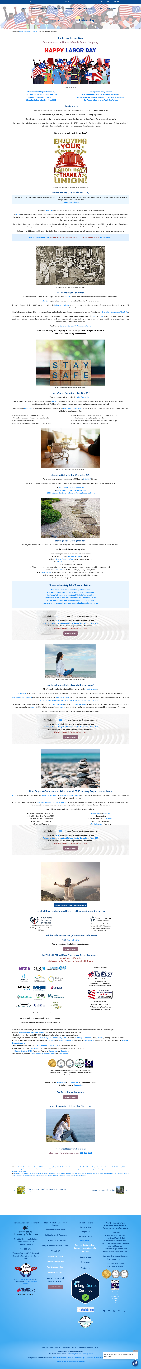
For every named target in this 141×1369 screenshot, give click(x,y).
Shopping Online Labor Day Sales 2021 (41, 110)
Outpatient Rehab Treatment (56, 1240)
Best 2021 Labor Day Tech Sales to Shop (71, 500)
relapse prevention (74, 567)
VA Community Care (26, 1279)
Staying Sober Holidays (62, 1181)
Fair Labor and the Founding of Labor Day (41, 105)
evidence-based (89, 1050)
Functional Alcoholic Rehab (115, 1241)
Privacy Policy (61, 1361)
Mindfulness (61, 572)
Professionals (63, 1064)
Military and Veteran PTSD (22, 1061)
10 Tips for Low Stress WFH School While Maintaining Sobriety (70, 611)
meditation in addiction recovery (77, 1183)
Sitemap (82, 1361)
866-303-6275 (61, 626)
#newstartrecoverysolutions (23, 1183)
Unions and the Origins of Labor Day (41, 102)
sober (32, 717)
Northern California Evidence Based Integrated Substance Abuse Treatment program (70, 710)
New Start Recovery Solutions (39, 247)
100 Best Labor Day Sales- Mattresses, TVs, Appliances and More (71, 503)
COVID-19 (87, 489)
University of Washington (72, 418)
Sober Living (50, 1181)
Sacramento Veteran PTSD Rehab (36, 1181)
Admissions (61, 1092)
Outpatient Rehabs (65, 633)
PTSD (14, 805)
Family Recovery (97, 834)
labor (18, 225)
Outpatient (64, 1061)
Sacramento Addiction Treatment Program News (102, 1179)
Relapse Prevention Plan (64, 569)
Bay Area (62, 1048)
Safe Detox (116, 1233)
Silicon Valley (43, 1048)
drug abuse (51, 1050)
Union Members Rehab (55, 1262)
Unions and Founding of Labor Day (96, 1185)
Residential (53, 1061)
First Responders (37, 1064)
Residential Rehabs (50, 633)
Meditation (107, 823)
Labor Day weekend (83, 407)
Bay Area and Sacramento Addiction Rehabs (101, 110)
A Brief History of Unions (71, 212)
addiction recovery (62, 708)
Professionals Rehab (55, 1256)
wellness (54, 412)
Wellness (109, 829)
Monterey (78, 1048)
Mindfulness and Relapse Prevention (99, 1183)
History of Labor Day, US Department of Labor (75, 336)
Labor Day (49, 220)
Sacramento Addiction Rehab (33, 1185)
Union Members (105, 247)
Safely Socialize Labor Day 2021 (41, 107)
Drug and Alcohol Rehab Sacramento (117, 1177)
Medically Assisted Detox (55, 1230)
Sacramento (87, 1048)
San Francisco (53, 1048)
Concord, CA (85, 1227)
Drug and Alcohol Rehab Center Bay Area (72, 1177)
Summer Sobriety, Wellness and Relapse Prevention (70, 600)
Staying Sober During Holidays (101, 102)
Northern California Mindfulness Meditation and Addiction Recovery (70, 608)
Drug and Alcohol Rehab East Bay (95, 1177)
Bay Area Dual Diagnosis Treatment (43, 1183)
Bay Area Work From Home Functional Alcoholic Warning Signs (70, 605)
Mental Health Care (81, 633)
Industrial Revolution (61, 315)
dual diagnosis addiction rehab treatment (51, 812)
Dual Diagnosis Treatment (116, 1235)
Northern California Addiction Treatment (74, 1179)
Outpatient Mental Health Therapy (55, 1246)
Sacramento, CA (85, 1236)
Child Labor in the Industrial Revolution (115, 322)
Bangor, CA (85, 1232)
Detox (57, 631)
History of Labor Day (60, 1183)
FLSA (93, 326)
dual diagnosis (34, 1059)
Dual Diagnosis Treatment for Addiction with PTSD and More (100, 107)
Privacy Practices (72, 1361)
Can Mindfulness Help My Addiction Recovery (100, 105)
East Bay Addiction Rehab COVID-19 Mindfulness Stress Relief (70, 603)
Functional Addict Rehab (116, 1238)
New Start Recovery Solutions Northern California (45, 1179)
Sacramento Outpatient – (85, 1248)
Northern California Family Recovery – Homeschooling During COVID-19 (70, 613)
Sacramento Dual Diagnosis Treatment (54, 1185)
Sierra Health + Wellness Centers (88, 1347)
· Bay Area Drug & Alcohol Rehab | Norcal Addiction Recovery (83, 1358)
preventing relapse (90, 699)
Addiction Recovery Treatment (115, 1251)
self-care (59, 580)
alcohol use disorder (66, 1050)
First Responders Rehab (56, 1267)
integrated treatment (50, 805)
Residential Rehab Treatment (56, 1235)
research (62, 717)
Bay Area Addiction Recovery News (48, 1177)
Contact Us (78, 1095)
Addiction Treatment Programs (27, 1177)
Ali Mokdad (28, 418)
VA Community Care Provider (116, 1249)
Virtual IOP (94, 633)
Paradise (100, 1048)
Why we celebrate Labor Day (116, 1185)
